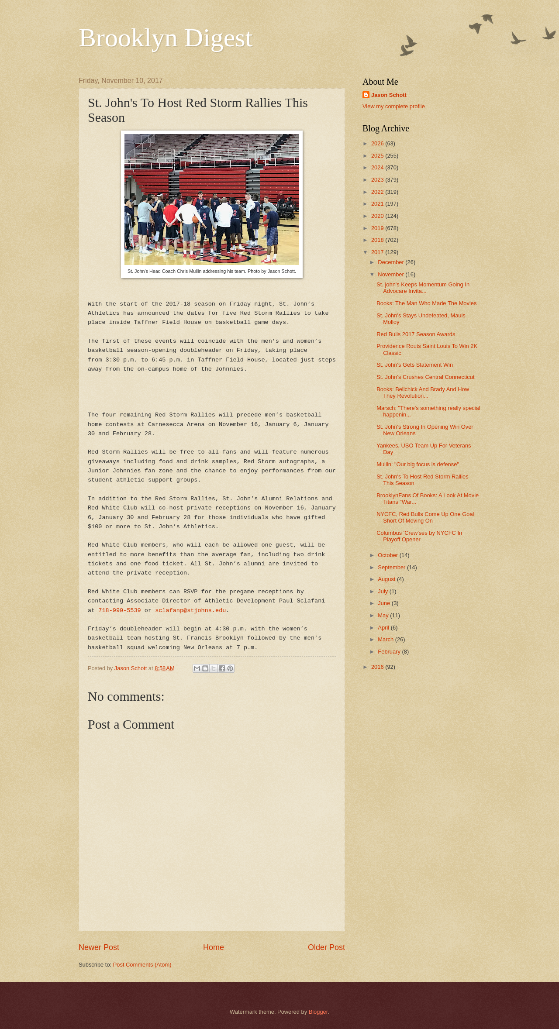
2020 (378, 216)
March (386, 639)
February (390, 651)
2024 (378, 167)
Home (213, 947)
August (387, 579)
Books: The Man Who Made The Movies (426, 303)
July (383, 591)
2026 (378, 143)
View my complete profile (393, 106)
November (391, 274)
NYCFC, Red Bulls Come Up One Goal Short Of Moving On (425, 517)
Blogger (318, 1011)
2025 (378, 155)
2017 (378, 252)
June (385, 603)
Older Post (326, 947)
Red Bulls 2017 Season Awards (415, 334)
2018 (378, 240)
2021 (378, 203)
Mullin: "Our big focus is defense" (417, 464)
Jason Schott (389, 95)
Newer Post (99, 947)
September (392, 567)
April (384, 627)
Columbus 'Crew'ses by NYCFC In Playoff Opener (419, 536)
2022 (378, 192)
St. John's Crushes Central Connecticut (425, 377)
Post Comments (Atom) (142, 964)
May (384, 615)
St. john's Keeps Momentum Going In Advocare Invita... (422, 287)
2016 (378, 667)
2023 (378, 179)
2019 (378, 228)
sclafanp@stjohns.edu (190, 610)
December (391, 262)
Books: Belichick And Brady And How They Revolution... (422, 392)
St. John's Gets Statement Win (414, 364)
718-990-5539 (119, 610)
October (388, 555)
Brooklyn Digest (165, 37)
